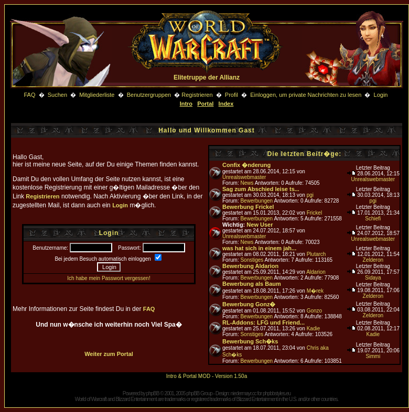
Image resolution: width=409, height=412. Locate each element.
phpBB (152, 393)
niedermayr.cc (243, 393)
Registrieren (196, 95)
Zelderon (373, 260)
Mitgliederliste (96, 95)
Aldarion (316, 272)
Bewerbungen (256, 201)
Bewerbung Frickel (248, 207)
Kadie (313, 328)
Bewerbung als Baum (251, 284)
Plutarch (316, 254)
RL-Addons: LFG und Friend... (263, 322)
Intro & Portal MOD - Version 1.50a (206, 376)
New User (259, 224)
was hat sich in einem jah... (259, 248)
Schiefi (373, 218)
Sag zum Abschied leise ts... (260, 189)
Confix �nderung (246, 165)
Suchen (58, 95)
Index (226, 104)
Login (381, 95)
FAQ (29, 95)
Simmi (372, 356)
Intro (186, 104)
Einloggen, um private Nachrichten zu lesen (305, 95)
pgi (310, 195)
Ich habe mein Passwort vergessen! (108, 278)
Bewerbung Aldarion (250, 266)
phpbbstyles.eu (276, 393)
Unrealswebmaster (244, 177)
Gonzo (314, 311)
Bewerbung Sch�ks (250, 341)
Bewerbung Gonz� (248, 304)
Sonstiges (251, 260)
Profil (231, 95)
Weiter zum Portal (108, 354)
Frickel (314, 213)
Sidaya (373, 278)
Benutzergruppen (149, 95)
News (246, 183)
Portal (205, 104)
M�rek (315, 291)
